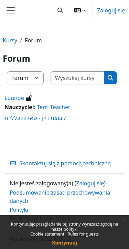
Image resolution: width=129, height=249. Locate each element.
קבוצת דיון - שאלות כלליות (35, 118)
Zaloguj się (111, 10)
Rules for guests (83, 234)
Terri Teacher (53, 107)
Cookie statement (47, 234)
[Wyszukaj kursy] (78, 77)
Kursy (10, 40)
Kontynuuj (64, 242)
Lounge (14, 98)
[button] (60, 10)
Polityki (19, 210)
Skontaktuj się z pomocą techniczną (60, 163)
